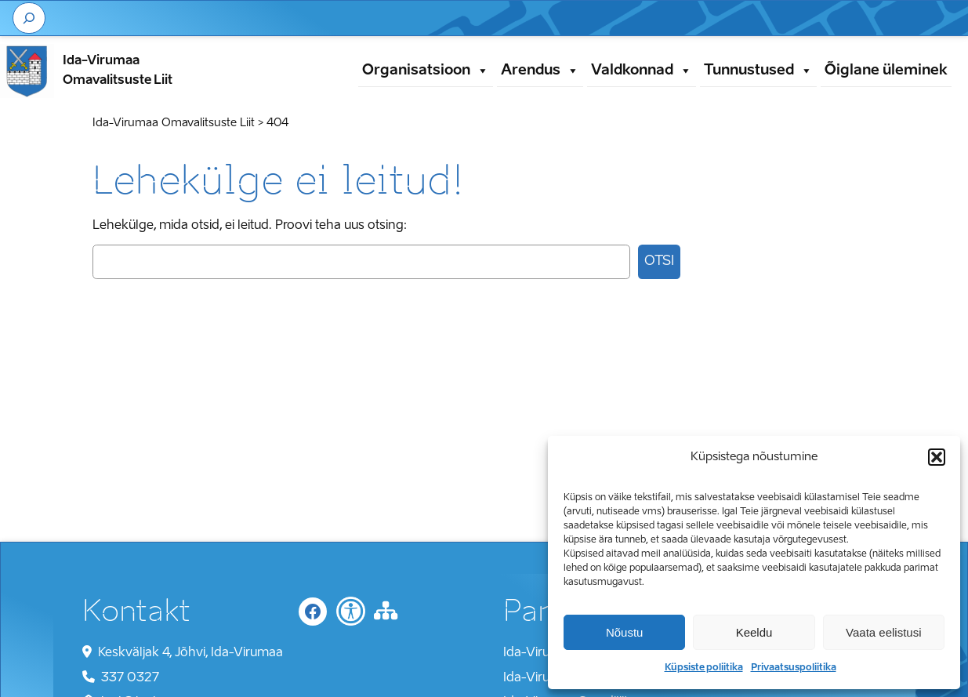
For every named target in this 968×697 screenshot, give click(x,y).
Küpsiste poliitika (704, 668)
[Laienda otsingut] (29, 18)
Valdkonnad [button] (641, 70)
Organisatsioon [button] (425, 70)
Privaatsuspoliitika (793, 668)
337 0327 (130, 678)
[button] (936, 457)
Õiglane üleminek (886, 71)
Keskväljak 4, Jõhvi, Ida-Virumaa (190, 653)
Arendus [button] (540, 70)
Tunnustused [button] (758, 70)
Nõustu (625, 632)
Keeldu (754, 632)
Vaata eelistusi (883, 632)
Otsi (659, 261)
